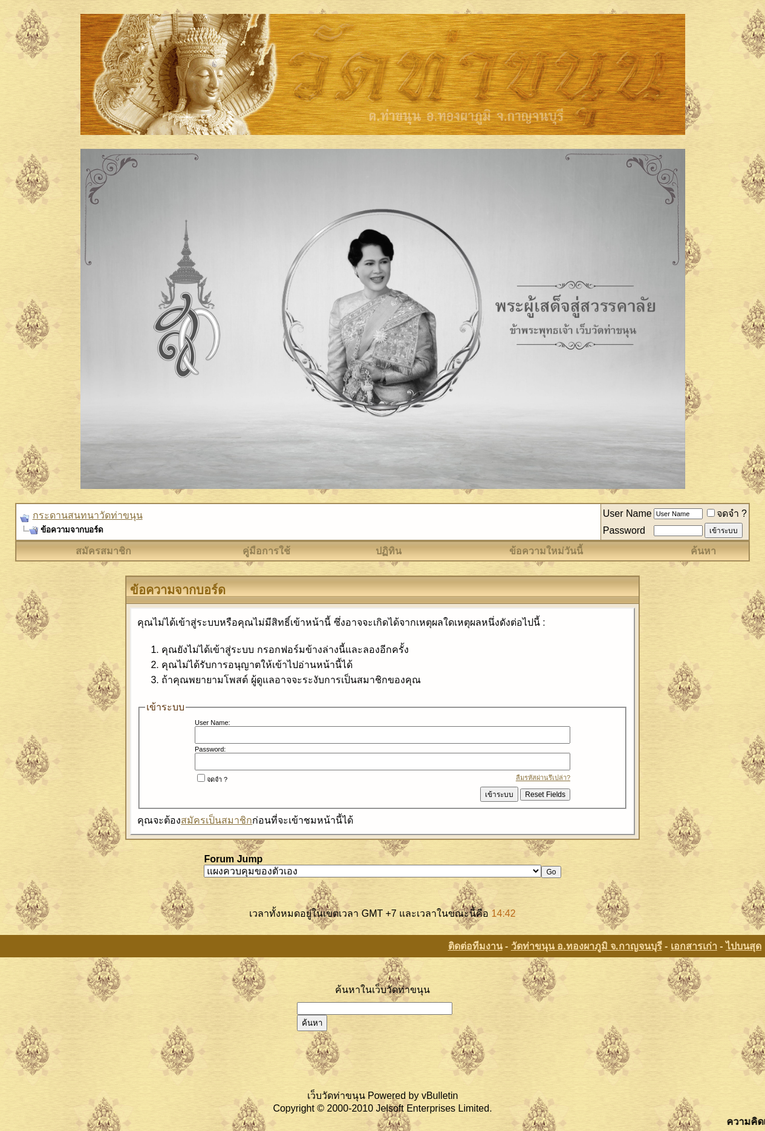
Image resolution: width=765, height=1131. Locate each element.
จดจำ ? (727, 513)
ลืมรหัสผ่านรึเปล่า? (543, 777)
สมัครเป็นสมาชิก (216, 820)
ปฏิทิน (389, 551)
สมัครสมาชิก (103, 551)
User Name (627, 513)
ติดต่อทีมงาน (475, 946)
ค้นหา (703, 551)
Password (624, 530)
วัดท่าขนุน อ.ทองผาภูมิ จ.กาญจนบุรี (586, 946)
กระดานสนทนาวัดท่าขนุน (88, 515)
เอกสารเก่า (694, 946)
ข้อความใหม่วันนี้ (546, 551)
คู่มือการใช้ (266, 551)
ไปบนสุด (743, 946)
